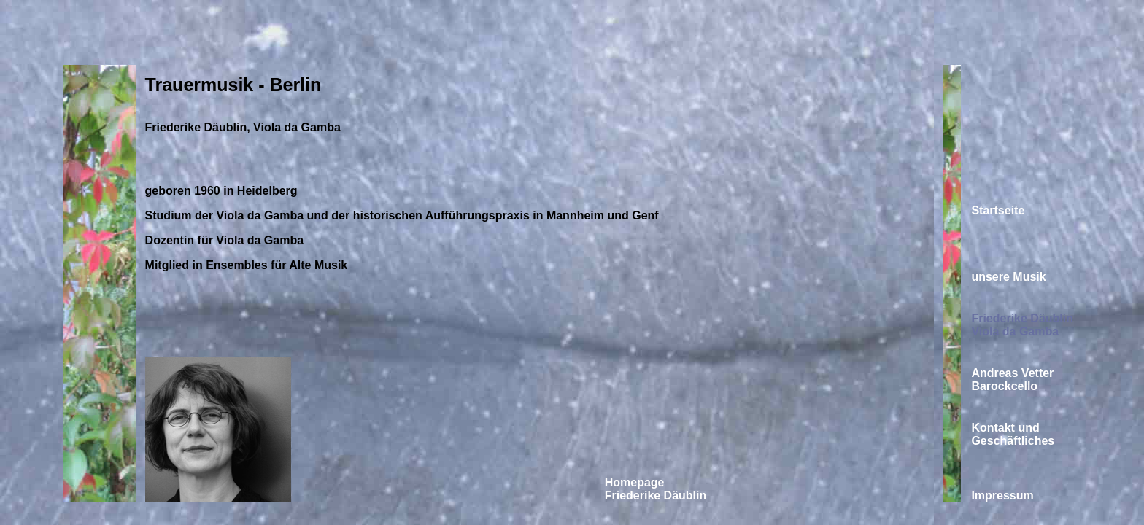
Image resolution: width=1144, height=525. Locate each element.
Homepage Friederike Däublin (656, 489)
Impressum (1002, 495)
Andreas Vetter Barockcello (1012, 379)
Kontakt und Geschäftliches (1012, 434)
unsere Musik (1008, 277)
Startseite (997, 210)
